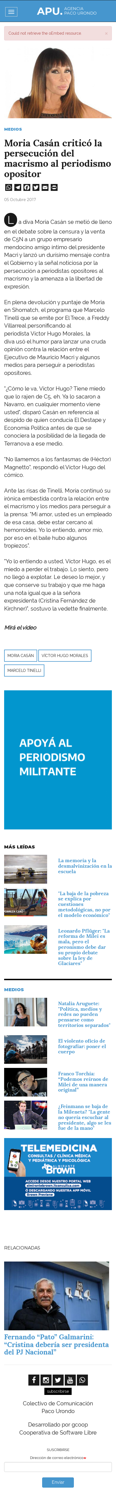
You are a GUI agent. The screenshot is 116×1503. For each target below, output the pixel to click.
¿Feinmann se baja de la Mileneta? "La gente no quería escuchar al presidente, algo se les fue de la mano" (84, 1117)
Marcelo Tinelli (24, 670)
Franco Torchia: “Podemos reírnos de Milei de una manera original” (83, 1081)
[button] (106, 33)
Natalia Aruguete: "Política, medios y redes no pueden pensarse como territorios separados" (84, 1014)
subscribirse (58, 1391)
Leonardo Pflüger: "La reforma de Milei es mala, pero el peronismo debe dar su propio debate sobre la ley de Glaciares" (84, 947)
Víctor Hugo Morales (65, 655)
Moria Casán (20, 655)
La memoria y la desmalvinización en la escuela (85, 866)
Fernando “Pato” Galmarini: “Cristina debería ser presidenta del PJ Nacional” (56, 1344)
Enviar (58, 1482)
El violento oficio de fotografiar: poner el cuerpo (82, 1046)
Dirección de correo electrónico (56, 1458)
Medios (13, 129)
